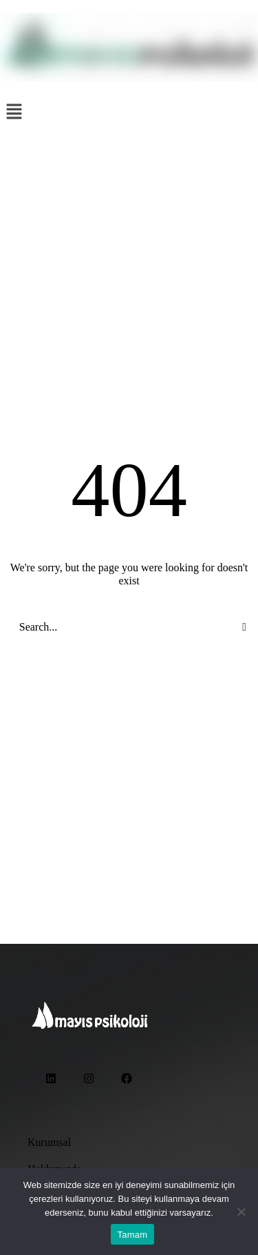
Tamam (133, 1234)
